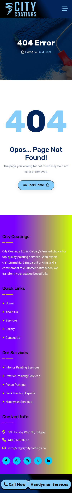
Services (9, 320)
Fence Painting (14, 385)
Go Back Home (36, 185)
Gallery (8, 329)
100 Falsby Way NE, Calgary (24, 432)
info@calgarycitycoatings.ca (24, 448)
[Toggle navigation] (66, 9)
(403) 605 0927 (15, 440)
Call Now (15, 484)
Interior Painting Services (21, 367)
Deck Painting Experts (18, 393)
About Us (10, 312)
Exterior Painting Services (21, 376)
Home (27, 52)
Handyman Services (17, 402)
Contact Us (11, 338)
